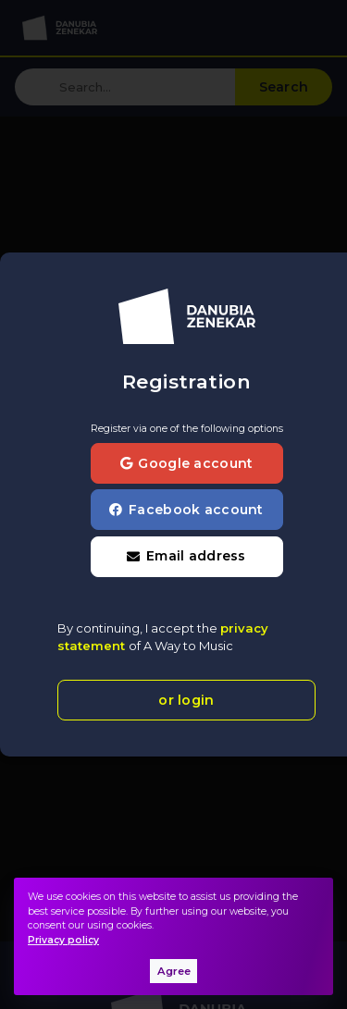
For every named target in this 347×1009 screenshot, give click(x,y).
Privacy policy (63, 940)
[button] (187, 556)
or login (186, 700)
